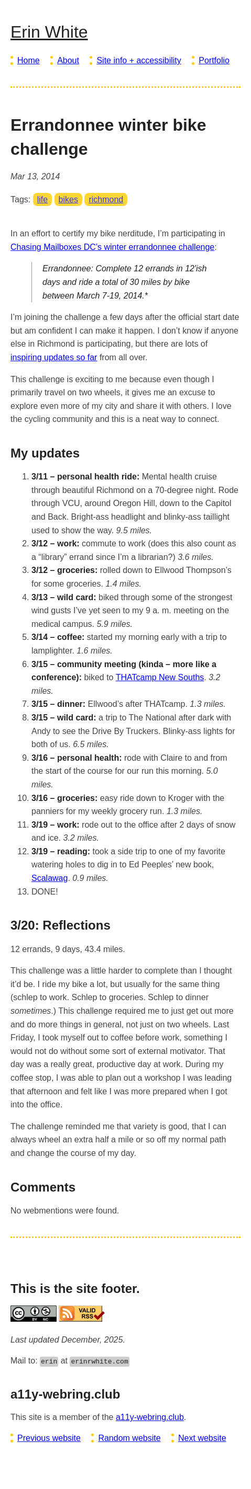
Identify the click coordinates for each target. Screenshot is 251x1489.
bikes (68, 199)
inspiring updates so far (53, 357)
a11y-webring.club (150, 1417)
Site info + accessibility (138, 60)
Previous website (49, 1438)
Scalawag (49, 878)
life (42, 199)
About (68, 60)
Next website (202, 1438)
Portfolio (214, 60)
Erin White (49, 31)
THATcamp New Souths (160, 677)
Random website (129, 1438)
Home (28, 60)
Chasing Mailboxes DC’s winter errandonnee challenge (112, 247)
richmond (106, 199)
